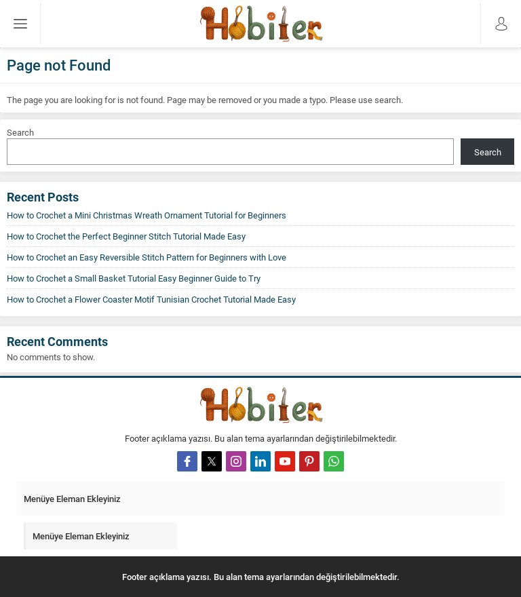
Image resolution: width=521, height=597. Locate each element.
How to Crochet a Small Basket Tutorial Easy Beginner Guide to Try (133, 278)
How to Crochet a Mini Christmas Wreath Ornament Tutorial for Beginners (146, 215)
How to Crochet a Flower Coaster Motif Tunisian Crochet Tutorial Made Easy (151, 299)
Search (20, 132)
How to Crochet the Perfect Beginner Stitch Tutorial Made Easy (126, 236)
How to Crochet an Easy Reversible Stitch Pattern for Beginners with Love (146, 257)
